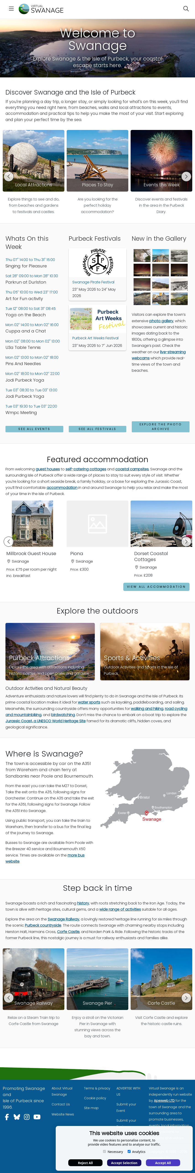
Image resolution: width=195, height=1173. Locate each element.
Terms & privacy (97, 1088)
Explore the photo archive (161, 426)
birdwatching (63, 714)
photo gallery (161, 321)
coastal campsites (132, 469)
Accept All (163, 1163)
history (83, 903)
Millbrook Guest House (31, 553)
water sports (89, 702)
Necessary (113, 1151)
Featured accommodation (98, 459)
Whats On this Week (27, 242)
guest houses (48, 469)
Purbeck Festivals (95, 238)
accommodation (62, 487)
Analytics (136, 1151)
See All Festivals (97, 429)
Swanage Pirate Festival (93, 282)
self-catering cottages (86, 469)
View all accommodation (156, 586)
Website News (63, 1114)
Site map (91, 1108)
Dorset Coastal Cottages (151, 556)
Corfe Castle (68, 931)
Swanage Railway (63, 919)
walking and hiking (147, 708)
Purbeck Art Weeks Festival (95, 338)
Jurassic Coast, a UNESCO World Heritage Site (45, 721)
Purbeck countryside (43, 925)
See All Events (34, 429)
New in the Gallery (159, 238)
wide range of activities (120, 909)
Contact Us (61, 1104)
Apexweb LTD (164, 1100)
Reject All (85, 1163)
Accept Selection (124, 1163)
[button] (9, 176)
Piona (76, 553)
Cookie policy (95, 1098)
